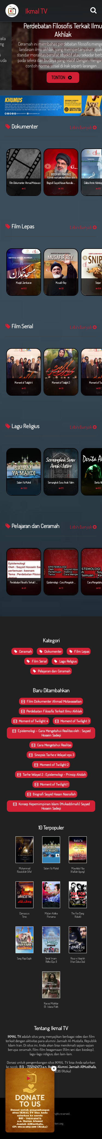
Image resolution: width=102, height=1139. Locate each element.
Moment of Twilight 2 (51, 764)
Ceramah (22, 651)
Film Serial (36, 661)
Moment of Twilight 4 (30, 721)
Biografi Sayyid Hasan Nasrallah (51, 794)
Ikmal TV (36, 11)
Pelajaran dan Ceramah (51, 671)
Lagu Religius (65, 661)
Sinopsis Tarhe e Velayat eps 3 (51, 755)
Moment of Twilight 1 (51, 784)
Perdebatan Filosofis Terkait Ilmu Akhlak (51, 711)
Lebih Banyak (83, 127)
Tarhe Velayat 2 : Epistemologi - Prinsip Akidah (51, 774)
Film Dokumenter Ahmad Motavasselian (51, 701)
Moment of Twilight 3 (71, 721)
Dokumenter (50, 651)
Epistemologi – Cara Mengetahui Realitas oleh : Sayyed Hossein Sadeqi (51, 733)
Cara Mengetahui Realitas (51, 745)
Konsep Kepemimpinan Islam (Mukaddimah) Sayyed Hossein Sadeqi (51, 806)
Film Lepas (78, 651)
